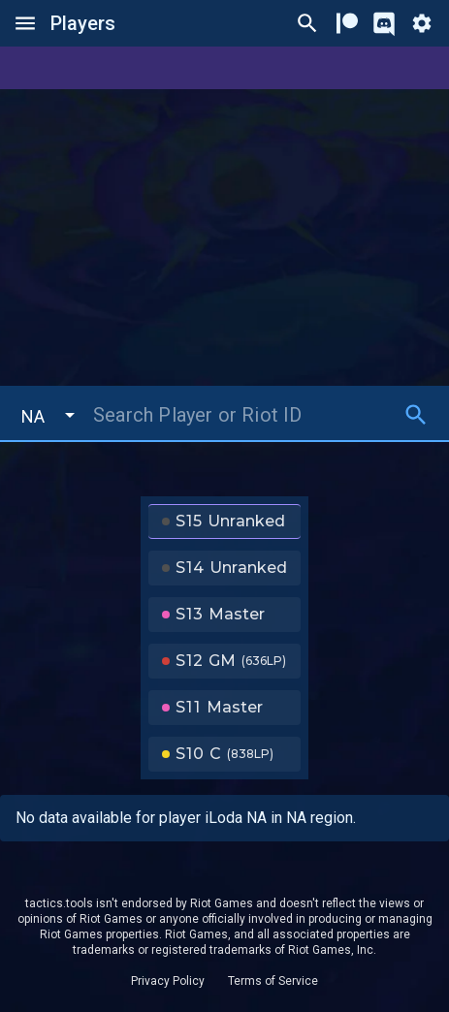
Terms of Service (273, 981)
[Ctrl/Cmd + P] (307, 23)
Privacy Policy (168, 981)
